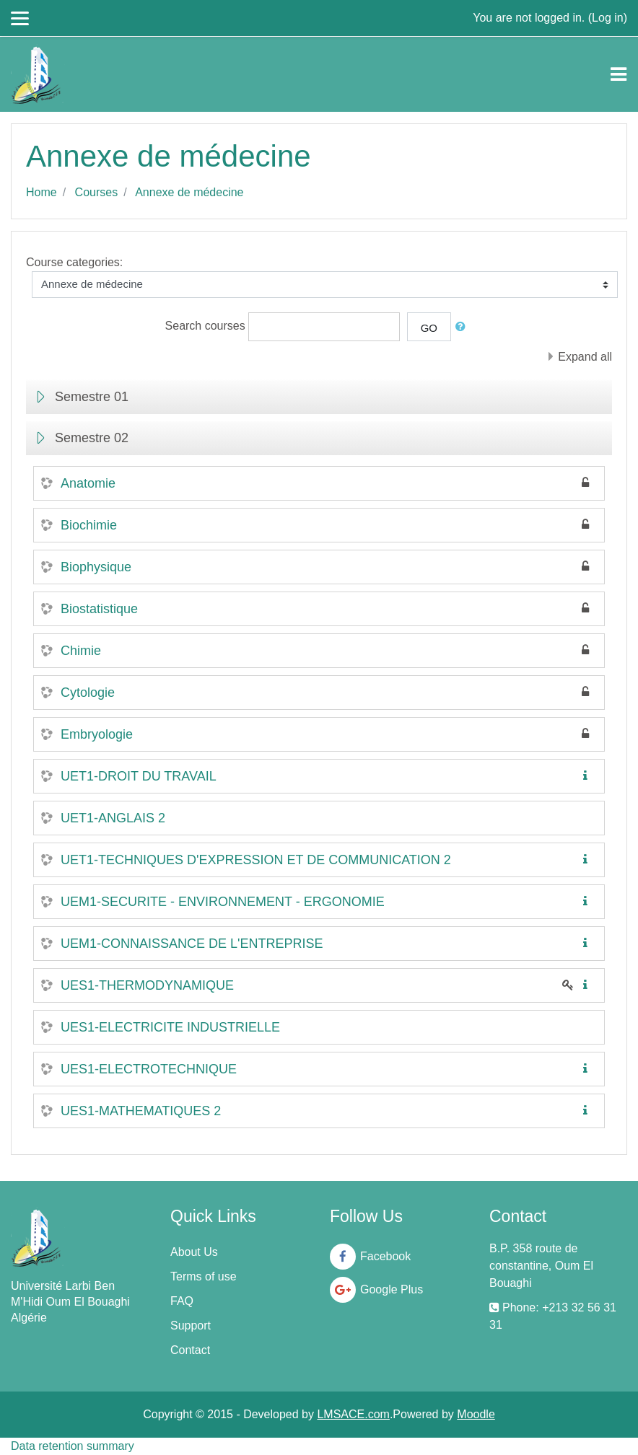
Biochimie (89, 525)
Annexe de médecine (189, 192)
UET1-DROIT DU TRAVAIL (139, 776)
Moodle (475, 1414)
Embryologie (97, 734)
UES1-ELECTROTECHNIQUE (149, 1069)
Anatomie (88, 483)
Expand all (585, 357)
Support (190, 1325)
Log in (608, 18)
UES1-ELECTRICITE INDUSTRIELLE (170, 1027)
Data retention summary (72, 1446)
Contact (190, 1350)
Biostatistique (99, 609)
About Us (194, 1252)
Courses (96, 192)
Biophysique (96, 567)
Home (41, 192)
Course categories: (74, 262)
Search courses (205, 326)
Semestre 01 (91, 397)
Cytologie (88, 692)
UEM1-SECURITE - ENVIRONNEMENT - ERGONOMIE (223, 901)
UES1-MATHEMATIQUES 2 (141, 1111)
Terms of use (203, 1276)
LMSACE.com (353, 1414)
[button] (463, 327)
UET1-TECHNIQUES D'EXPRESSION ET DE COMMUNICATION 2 (256, 860)
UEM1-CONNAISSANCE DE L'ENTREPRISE (192, 943)
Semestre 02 (91, 438)
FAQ (181, 1301)
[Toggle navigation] (618, 74)
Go (429, 328)
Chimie (81, 650)
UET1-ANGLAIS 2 (113, 818)
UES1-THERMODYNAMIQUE (147, 985)
